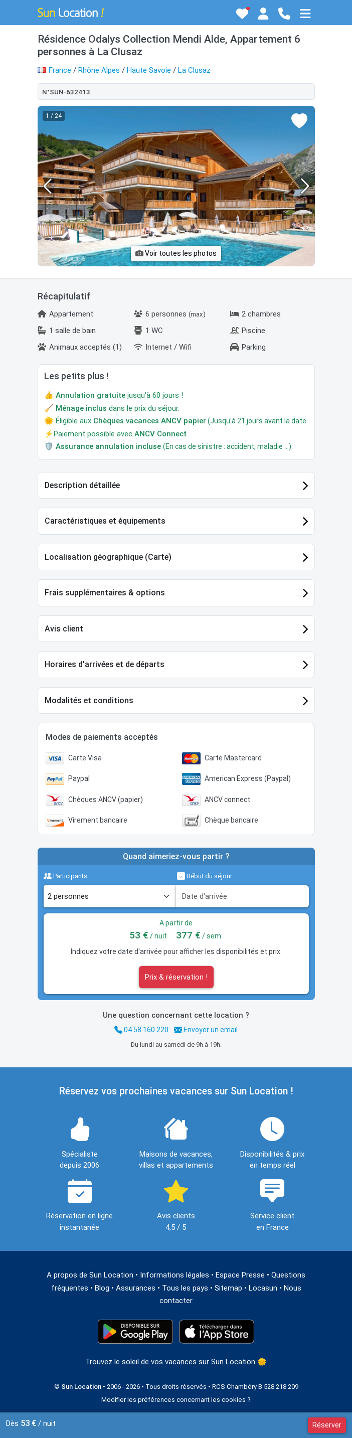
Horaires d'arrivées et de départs (104, 664)
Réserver (326, 1425)
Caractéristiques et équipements (105, 521)
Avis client (64, 628)
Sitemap (228, 1288)
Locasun (263, 1288)
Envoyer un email (206, 1030)
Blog (102, 1288)
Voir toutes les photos (176, 253)
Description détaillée (82, 485)
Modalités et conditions (89, 700)
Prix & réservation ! (176, 977)
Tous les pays (185, 1288)
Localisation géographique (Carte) (108, 557)
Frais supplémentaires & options (105, 592)
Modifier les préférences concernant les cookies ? (176, 1399)
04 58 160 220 (141, 1030)
